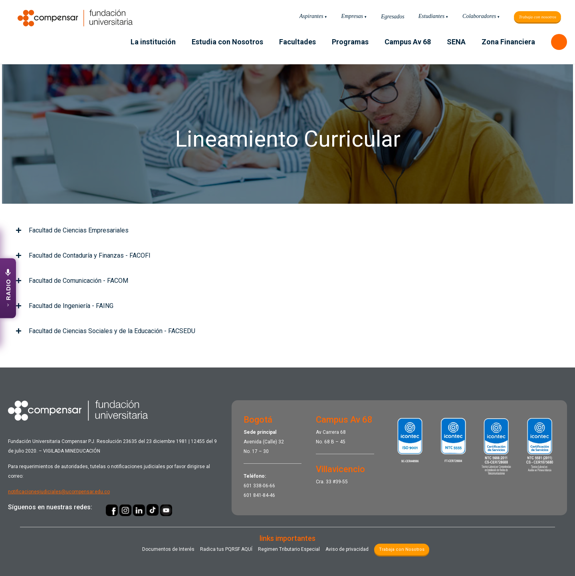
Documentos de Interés (168, 549)
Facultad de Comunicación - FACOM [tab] (72, 280)
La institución (153, 42)
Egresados (392, 17)
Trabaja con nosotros (537, 16)
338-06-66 (264, 486)
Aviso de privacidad (347, 549)
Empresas (352, 16)
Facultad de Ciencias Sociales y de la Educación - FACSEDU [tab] (105, 331)
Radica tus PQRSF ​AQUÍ (226, 549)
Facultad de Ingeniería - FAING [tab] (64, 306)
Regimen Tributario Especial (289, 549)
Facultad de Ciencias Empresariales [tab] (72, 230)
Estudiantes (431, 16)
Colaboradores (479, 16)
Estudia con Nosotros (227, 42)
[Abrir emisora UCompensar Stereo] (8, 288)
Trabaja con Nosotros (401, 549)
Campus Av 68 (408, 42)
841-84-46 (264, 495)
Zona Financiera (508, 42)
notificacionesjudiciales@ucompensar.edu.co (59, 492)
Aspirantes (311, 16)
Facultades (297, 42)
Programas (350, 42)
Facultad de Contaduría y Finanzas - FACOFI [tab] (83, 255)
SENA (456, 42)
